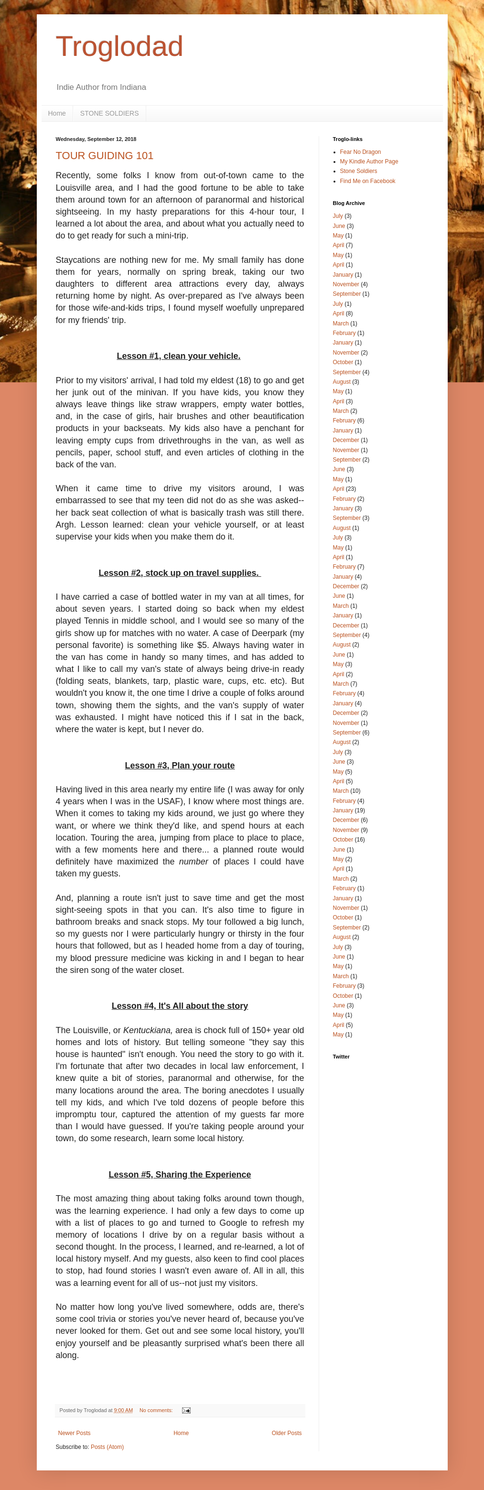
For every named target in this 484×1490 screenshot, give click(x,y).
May (338, 235)
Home (57, 113)
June (339, 226)
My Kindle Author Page (369, 161)
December (346, 440)
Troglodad (120, 46)
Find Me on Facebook (368, 181)
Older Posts (287, 1433)
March (341, 323)
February (344, 333)
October (343, 362)
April (338, 245)
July (338, 216)
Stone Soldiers (358, 171)
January (343, 274)
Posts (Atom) (107, 1447)
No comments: (157, 1410)
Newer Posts (74, 1433)
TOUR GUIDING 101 (105, 156)
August (342, 381)
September (347, 294)
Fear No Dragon (360, 152)
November (346, 284)
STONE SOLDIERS (109, 113)
